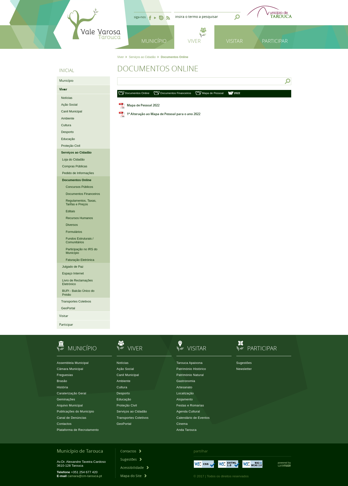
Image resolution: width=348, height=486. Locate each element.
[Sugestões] (131, 459)
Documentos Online (137, 93)
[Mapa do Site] (133, 475)
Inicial (66, 70)
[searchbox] (196, 81)
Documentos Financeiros (175, 93)
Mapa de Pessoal (213, 93)
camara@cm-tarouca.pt (85, 476)
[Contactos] (130, 451)
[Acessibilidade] (134, 467)
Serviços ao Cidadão (144, 57)
